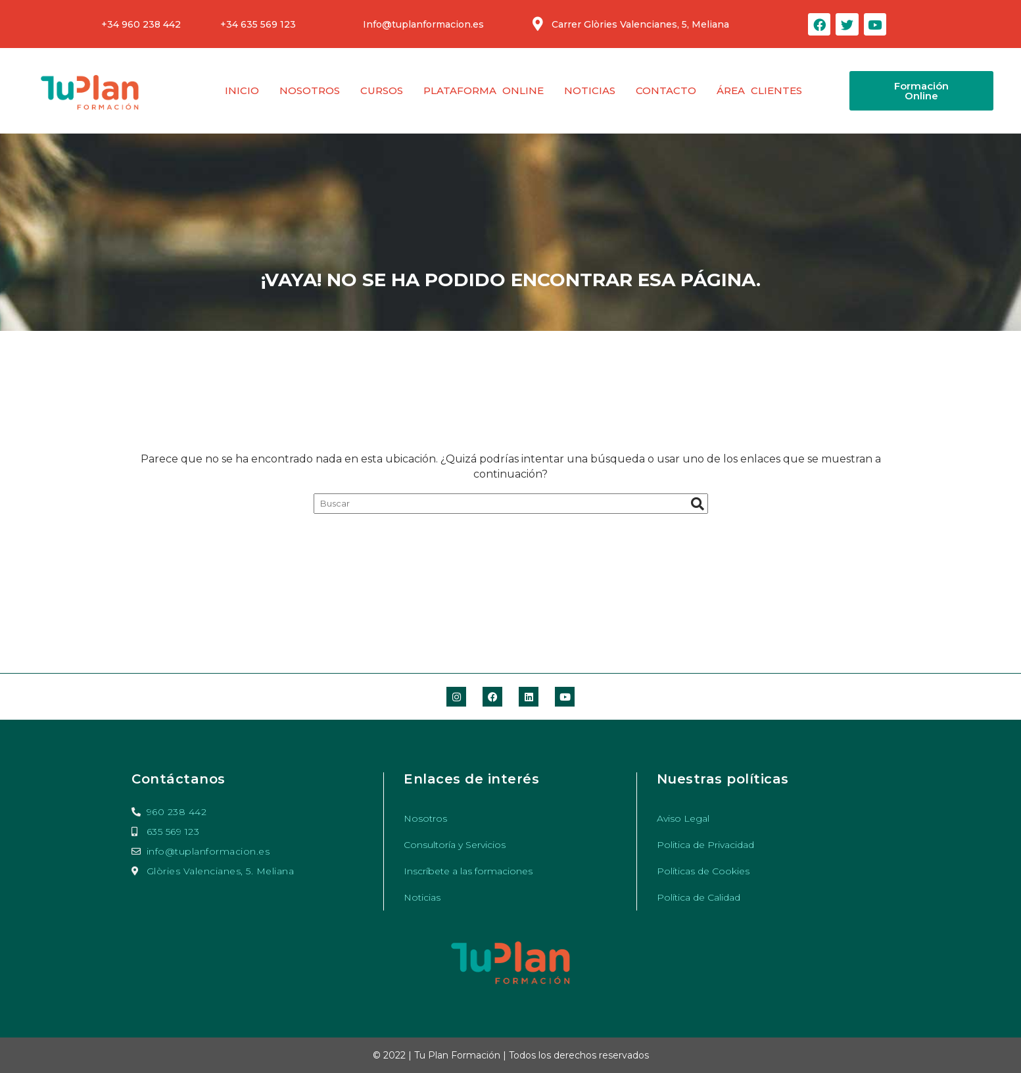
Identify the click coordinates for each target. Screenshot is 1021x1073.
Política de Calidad (698, 897)
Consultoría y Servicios (455, 845)
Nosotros (309, 90)
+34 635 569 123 (258, 24)
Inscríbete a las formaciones (468, 871)
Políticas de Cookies (703, 871)
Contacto (666, 90)
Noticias (589, 90)
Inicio (242, 90)
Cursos (381, 90)
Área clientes (759, 90)
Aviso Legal (683, 818)
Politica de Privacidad (705, 845)
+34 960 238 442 (141, 24)
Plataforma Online (483, 90)
